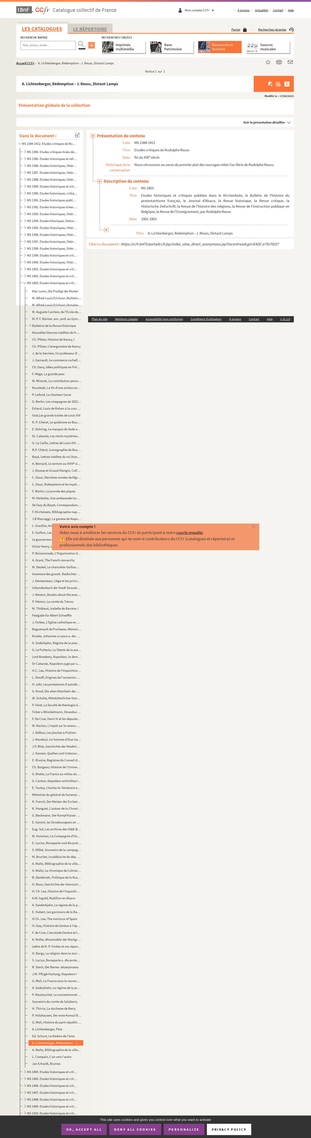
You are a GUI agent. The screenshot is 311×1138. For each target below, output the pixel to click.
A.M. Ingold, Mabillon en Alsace (53, 898)
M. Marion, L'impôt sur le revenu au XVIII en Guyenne (56, 725)
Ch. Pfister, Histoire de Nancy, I (53, 339)
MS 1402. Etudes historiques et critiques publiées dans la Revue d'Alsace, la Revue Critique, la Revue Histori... (52, 276)
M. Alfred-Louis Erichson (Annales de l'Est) (56, 305)
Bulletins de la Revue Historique (54, 325)
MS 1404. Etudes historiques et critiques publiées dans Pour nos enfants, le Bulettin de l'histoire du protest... (52, 1072)
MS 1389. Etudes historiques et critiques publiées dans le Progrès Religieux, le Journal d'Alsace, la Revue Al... (52, 186)
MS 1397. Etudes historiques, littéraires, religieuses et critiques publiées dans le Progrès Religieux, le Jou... (52, 241)
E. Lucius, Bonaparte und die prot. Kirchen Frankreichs (56, 843)
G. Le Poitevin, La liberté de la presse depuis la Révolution (56, 650)
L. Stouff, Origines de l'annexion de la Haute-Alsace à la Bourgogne (56, 677)
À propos (244, 10)
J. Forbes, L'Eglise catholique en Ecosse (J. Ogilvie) (56, 622)
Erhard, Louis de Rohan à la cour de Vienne (56, 408)
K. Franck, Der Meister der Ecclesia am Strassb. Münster (56, 801)
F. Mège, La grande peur (48, 374)
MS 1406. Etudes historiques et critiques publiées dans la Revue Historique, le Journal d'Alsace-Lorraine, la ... (52, 1085)
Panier (239, 29)
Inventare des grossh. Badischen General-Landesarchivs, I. (56, 574)
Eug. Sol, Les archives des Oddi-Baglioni (56, 829)
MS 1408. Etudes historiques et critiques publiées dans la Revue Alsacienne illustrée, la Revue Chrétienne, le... (52, 1099)
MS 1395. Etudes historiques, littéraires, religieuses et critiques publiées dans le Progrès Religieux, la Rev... (52, 228)
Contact (278, 10)
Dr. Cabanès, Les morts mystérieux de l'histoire (56, 436)
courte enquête (189, 532)
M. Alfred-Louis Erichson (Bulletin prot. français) (56, 298)
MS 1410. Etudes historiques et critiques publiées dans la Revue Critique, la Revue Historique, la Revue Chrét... (52, 1113)
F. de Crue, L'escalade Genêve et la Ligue (56, 932)
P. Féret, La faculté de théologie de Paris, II (56, 705)
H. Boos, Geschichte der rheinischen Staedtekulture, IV (56, 884)
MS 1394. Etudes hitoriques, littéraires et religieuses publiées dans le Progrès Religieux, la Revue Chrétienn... (52, 221)
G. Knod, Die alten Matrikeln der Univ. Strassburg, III (56, 691)
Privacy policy (229, 1129)
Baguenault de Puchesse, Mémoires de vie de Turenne (56, 629)
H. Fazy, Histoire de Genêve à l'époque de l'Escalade (56, 926)
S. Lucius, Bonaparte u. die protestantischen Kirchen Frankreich (56, 960)
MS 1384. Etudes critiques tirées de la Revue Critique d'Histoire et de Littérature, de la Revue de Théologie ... (52, 152)
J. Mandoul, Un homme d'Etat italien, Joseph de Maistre (56, 739)
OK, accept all (84, 1129)
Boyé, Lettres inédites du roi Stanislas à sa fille (56, 457)
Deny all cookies (135, 1129)
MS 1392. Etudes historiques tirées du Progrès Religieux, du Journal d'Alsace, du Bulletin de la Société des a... (52, 207)
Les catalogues (42, 28)
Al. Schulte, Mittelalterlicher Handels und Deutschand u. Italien (56, 698)
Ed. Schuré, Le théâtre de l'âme (53, 1036)
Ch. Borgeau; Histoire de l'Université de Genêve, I (56, 767)
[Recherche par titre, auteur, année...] (48, 45)
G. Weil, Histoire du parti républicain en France (56, 1022)
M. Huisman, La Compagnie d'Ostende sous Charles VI (56, 836)
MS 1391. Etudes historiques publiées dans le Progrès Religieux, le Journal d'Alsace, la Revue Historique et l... (52, 200)
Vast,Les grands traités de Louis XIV (56, 415)
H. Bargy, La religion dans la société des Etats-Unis (56, 953)
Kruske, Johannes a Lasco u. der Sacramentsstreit (56, 636)
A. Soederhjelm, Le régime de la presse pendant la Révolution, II (56, 905)
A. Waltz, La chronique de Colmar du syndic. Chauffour (56, 870)
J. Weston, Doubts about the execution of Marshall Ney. (56, 594)
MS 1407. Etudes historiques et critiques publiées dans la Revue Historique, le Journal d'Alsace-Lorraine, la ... (52, 1092)
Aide (291, 10)
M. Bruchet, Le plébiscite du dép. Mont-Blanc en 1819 (56, 857)
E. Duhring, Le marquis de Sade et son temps (56, 429)
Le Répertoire (90, 29)
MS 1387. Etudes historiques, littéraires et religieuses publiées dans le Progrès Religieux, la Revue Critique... (52, 172)
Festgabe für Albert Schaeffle (52, 615)
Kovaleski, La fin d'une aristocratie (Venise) (56, 388)
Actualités (261, 10)
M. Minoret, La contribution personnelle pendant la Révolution (56, 381)
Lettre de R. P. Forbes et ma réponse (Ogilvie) (56, 946)
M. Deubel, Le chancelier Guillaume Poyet (56, 567)
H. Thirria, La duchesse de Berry (54, 1008)
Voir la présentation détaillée (264, 122)
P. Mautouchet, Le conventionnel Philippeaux (56, 994)
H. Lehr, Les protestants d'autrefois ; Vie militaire (56, 684)
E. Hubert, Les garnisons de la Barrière (56, 912)
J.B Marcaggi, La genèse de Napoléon (56, 519)
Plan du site (99, 319)
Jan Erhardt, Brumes (46, 1063)
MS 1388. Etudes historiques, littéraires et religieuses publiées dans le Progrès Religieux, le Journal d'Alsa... (52, 179)
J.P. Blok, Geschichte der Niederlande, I (56, 746)
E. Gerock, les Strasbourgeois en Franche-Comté (56, 822)
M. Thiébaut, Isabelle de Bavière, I (55, 608)
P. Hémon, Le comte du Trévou (53, 601)
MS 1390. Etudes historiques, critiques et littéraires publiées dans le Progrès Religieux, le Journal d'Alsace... (52, 193)
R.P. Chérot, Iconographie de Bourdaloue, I (56, 450)
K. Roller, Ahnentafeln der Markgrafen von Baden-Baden (56, 939)
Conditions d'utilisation (206, 319)
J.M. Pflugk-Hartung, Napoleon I (54, 974)
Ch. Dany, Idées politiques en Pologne (56, 367)
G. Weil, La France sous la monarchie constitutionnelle (56, 981)
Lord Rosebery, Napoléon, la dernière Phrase (56, 657)
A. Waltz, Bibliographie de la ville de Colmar (56, 1050)
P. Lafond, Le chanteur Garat (51, 394)
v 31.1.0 (285, 319)
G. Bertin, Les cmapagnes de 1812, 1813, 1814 (56, 401)
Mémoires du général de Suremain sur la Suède (56, 794)
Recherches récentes (276, 29)
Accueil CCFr (25, 63)
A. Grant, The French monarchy (53, 560)
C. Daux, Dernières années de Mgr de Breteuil (56, 477)
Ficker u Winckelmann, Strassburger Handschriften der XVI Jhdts (56, 712)
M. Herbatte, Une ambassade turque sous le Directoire (56, 498)
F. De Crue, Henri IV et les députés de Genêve (56, 719)
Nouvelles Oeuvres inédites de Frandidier (56, 332)
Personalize (184, 1129)
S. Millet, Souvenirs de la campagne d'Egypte (56, 850)
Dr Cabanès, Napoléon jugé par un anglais (56, 663)
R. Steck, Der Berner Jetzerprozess (55, 967)
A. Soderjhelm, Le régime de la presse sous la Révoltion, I (56, 988)
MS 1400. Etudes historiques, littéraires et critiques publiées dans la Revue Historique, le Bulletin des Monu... (52, 262)
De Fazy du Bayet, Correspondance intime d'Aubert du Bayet (56, 505)
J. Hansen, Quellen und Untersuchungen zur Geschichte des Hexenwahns (56, 753)
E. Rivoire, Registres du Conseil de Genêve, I (56, 760)
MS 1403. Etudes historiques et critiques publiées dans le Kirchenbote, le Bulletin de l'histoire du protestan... (52, 283)
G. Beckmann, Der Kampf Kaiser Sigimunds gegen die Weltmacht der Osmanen (56, 815)
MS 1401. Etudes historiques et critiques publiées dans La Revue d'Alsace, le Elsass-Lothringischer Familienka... (52, 269)
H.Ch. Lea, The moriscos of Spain (54, 919)
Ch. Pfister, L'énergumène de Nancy (56, 346)
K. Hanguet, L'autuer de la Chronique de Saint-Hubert (56, 808)
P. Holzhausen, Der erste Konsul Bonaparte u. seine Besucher (56, 1015)
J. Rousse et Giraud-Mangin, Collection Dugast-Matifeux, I (56, 470)
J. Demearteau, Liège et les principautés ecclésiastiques (56, 581)
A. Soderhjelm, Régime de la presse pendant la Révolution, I (56, 643)
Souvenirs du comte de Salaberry (54, 1001)
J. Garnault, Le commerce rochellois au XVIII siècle (56, 360)
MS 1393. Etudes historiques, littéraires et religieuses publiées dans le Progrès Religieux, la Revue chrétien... (52, 214)
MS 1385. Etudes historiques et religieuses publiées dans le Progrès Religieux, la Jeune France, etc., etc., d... (52, 159)
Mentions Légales (126, 319)
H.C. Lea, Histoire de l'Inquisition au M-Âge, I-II (56, 670)
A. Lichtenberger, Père (47, 1029)
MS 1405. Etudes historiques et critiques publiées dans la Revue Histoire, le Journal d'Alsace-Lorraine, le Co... (52, 1079)
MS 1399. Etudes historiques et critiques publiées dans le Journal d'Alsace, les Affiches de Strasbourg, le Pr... (52, 255)
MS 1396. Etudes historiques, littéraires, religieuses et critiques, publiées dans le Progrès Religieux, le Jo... (52, 234)
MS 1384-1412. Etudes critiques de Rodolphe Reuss (49, 143)
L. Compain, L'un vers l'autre (51, 1057)
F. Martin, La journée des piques (53, 491)
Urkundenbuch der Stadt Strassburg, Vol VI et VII (56, 588)
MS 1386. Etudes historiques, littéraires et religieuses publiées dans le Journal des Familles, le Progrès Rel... (52, 166)
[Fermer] (246, 527)
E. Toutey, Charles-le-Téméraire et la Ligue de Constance (56, 788)
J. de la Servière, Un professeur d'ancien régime (56, 353)
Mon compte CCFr (200, 10)
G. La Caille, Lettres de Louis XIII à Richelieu (56, 443)
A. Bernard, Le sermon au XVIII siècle (56, 463)
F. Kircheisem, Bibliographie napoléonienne (56, 512)
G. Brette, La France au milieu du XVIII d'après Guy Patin (56, 774)
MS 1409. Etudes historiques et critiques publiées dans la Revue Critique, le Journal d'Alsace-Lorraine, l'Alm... (52, 1106)
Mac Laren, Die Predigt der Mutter (55, 291)
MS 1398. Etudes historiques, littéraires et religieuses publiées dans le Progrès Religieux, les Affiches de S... (52, 248)
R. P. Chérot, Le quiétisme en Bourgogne (56, 422)
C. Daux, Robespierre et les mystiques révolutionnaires (56, 484)
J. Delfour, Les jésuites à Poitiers (54, 732)
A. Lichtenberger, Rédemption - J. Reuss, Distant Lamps (56, 1043)
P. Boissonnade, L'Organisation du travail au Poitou (56, 553)
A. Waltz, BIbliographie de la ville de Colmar (56, 863)
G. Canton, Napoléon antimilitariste (56, 781)
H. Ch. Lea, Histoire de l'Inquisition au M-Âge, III (56, 891)
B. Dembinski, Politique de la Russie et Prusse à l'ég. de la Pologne (56, 877)
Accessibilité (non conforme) (164, 319)
